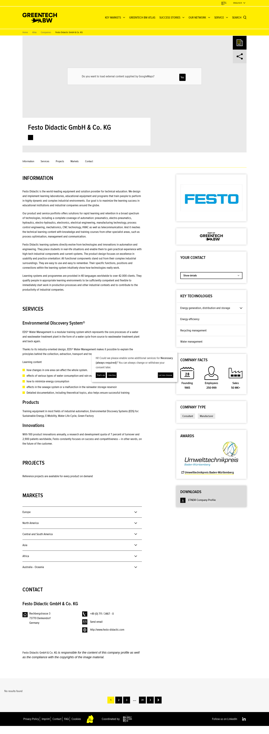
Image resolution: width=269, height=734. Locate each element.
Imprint (46, 727)
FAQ (66, 727)
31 (142, 708)
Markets (75, 161)
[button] (137, 298)
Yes (182, 77)
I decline (112, 375)
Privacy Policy (31, 727)
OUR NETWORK (197, 17)
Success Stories (169, 17)
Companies (46, 32)
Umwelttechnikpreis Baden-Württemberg (207, 472)
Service (219, 17)
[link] (30, 137)
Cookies (76, 727)
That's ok (101, 375)
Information (28, 161)
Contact (89, 161)
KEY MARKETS (113, 17)
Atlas (34, 32)
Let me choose (165, 375)
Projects (60, 161)
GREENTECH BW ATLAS (142, 17)
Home (25, 32)
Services (45, 161)
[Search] (239, 17)
